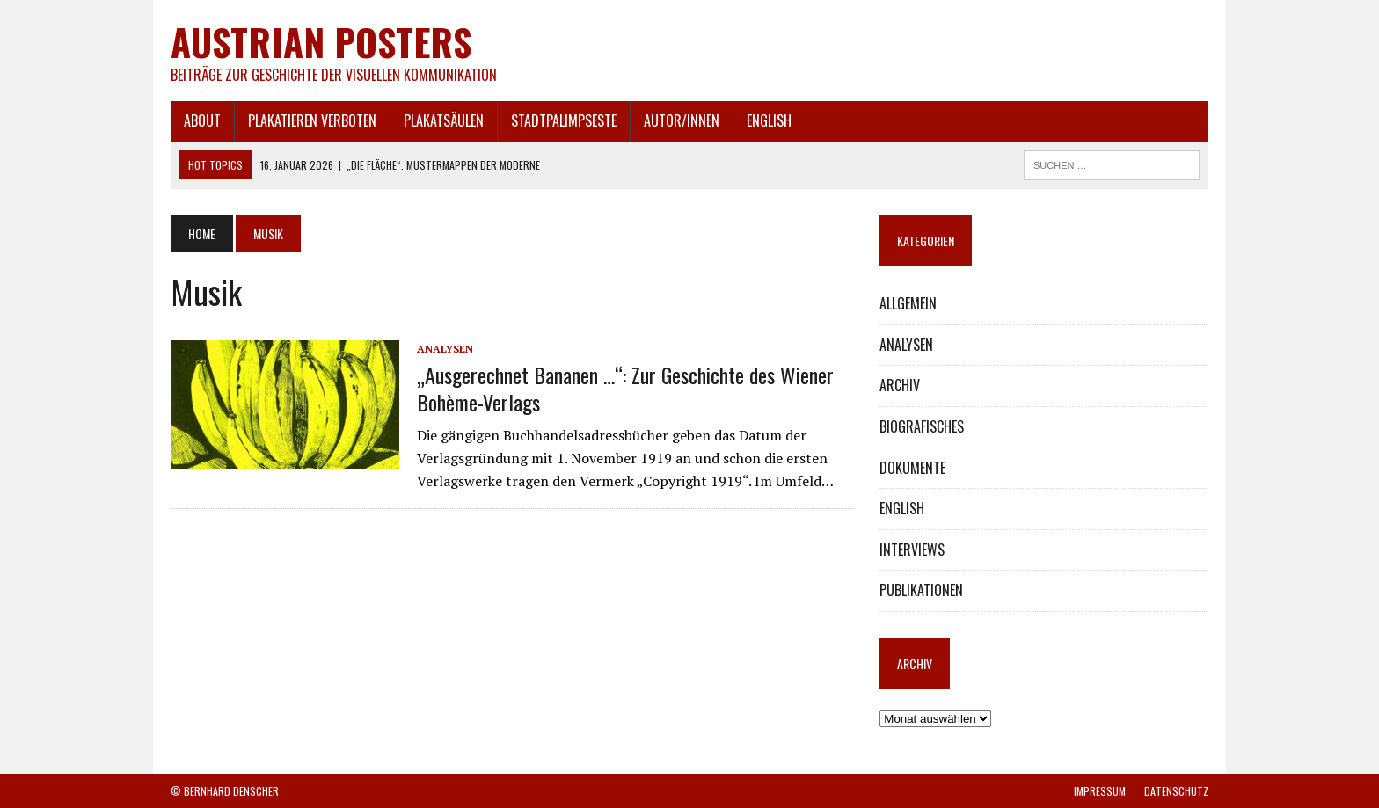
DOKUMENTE (912, 467)
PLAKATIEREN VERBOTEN (312, 120)
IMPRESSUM (1100, 790)
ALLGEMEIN (908, 303)
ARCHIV (899, 385)
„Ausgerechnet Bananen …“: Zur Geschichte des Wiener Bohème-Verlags (625, 388)
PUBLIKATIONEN (921, 590)
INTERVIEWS (912, 549)
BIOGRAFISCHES (921, 426)
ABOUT (202, 120)
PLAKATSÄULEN (444, 120)
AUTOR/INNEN (681, 120)
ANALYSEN (445, 348)
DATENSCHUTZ (1176, 790)
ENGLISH (769, 120)
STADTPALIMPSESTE (564, 120)
